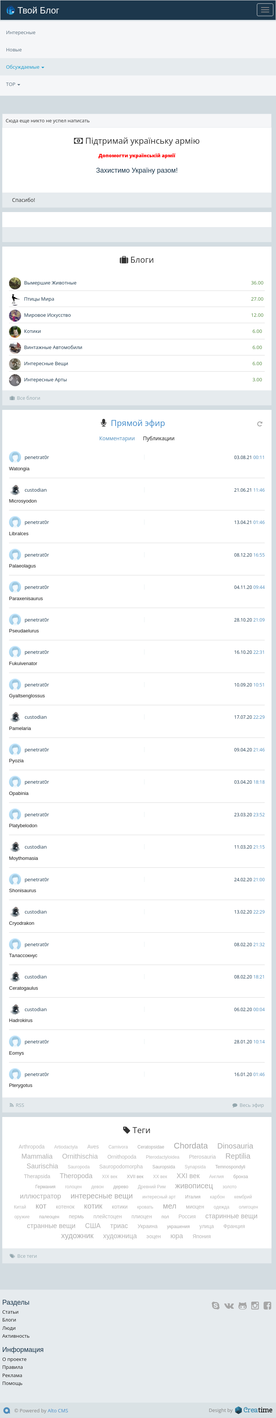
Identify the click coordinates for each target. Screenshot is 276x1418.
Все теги (23, 1255)
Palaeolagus (22, 566)
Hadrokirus (21, 1020)
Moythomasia (23, 858)
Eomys (16, 1053)
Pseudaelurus (24, 631)
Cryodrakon (21, 923)
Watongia (19, 468)
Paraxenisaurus (26, 598)
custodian (35, 489)
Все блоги (25, 397)
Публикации (159, 438)
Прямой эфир (138, 422)
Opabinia (19, 793)
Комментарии (117, 438)
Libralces (19, 533)
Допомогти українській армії (136, 155)
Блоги (9, 1319)
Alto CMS (58, 1410)
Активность (16, 1335)
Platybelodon (23, 825)
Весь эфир (248, 1105)
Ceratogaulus (23, 988)
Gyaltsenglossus (27, 695)
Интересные (21, 84)
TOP (13, 32)
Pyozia (16, 760)
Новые (14, 66)
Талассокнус (23, 955)
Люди (9, 1328)
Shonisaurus (22, 890)
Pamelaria (20, 728)
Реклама (12, 1375)
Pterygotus (20, 1085)
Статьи (10, 1311)
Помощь (12, 1383)
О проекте (14, 1359)
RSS (17, 1105)
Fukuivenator (23, 663)
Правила (12, 1367)
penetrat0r (36, 457)
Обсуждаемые (25, 49)
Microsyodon (23, 501)
